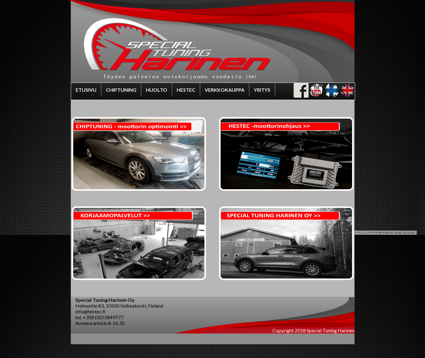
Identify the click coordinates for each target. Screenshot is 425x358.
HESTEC (186, 90)
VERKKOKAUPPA (224, 90)
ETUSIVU (86, 90)
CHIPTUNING (121, 90)
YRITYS (262, 90)
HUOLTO (156, 90)
